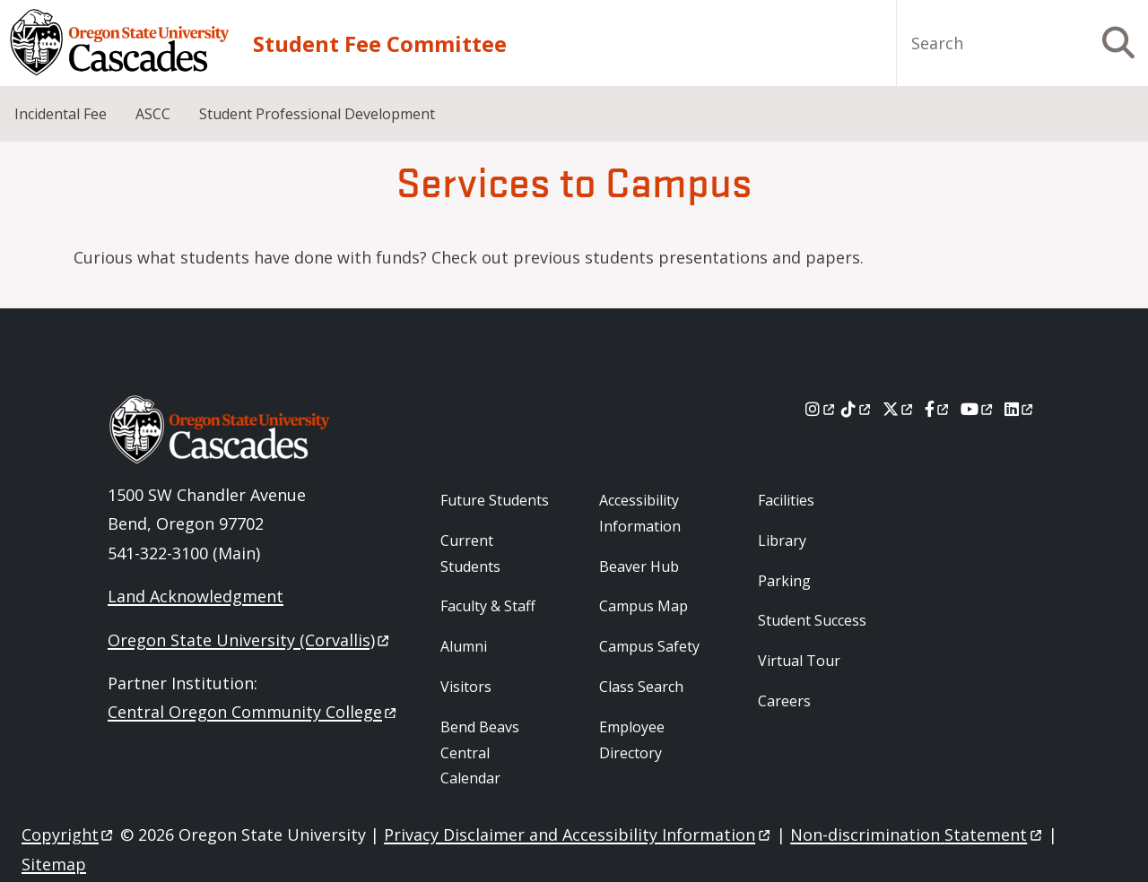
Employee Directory (632, 740)
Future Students (494, 500)
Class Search (641, 686)
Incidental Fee (60, 114)
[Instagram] (821, 408)
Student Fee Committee (380, 43)
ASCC (152, 114)
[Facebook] (938, 408)
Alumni (463, 646)
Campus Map (643, 606)
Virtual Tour (799, 660)
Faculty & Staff (487, 606)
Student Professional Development (317, 114)
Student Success (812, 620)
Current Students (470, 553)
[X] (899, 408)
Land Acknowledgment (195, 596)
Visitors (465, 686)
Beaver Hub (639, 566)
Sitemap (54, 864)
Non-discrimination (917, 834)
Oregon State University (250, 640)
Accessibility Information (640, 513)
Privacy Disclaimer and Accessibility (578, 834)
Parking (784, 581)
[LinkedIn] (1020, 408)
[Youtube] (978, 408)
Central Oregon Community (253, 711)
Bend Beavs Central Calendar (479, 753)
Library (782, 540)
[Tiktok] (857, 408)
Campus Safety (649, 646)
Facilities (786, 500)
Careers (784, 701)
